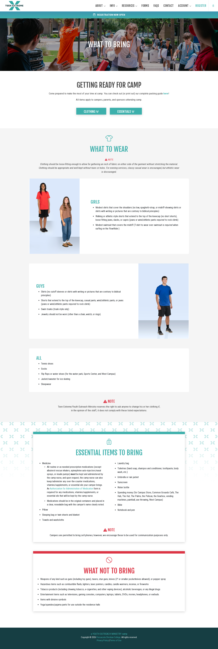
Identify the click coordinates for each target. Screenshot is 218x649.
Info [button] (112, 6)
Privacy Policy (103, 640)
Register (200, 6)
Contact (168, 6)
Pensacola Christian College (108, 637)
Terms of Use (115, 640)
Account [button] (183, 6)
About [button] (99, 6)
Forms (145, 6)
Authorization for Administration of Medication (71, 488)
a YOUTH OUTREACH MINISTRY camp (109, 633)
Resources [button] (128, 6)
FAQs (156, 6)
